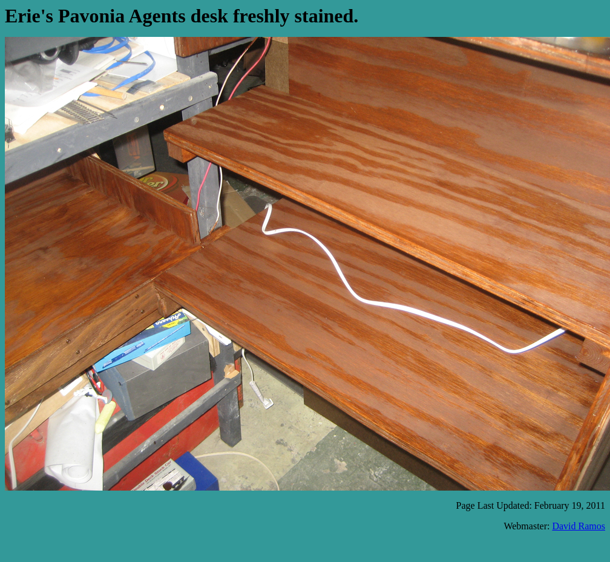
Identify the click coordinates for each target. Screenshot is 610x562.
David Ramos (578, 526)
